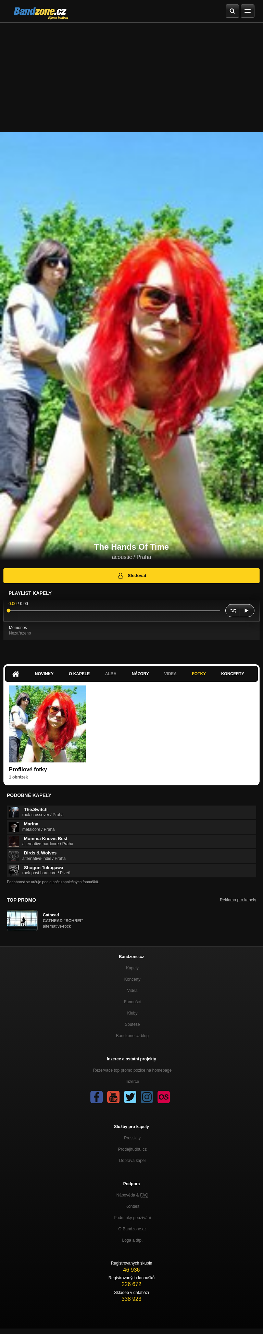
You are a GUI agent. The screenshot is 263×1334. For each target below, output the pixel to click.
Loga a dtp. (132, 1240)
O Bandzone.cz (132, 1229)
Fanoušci (132, 1001)
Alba (110, 673)
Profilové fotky (28, 769)
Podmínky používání (132, 1217)
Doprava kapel (132, 1160)
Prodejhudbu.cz (132, 1149)
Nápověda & (132, 1195)
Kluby (132, 1013)
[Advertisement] (131, 74)
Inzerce (132, 1081)
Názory (140, 673)
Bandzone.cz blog (132, 1035)
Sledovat (132, 575)
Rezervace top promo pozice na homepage (132, 1070)
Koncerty (232, 673)
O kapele (79, 673)
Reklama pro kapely (238, 900)
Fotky (199, 673)
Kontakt (132, 1206)
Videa (170, 673)
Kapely (132, 968)
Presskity (132, 1138)
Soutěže (132, 1024)
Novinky (44, 673)
